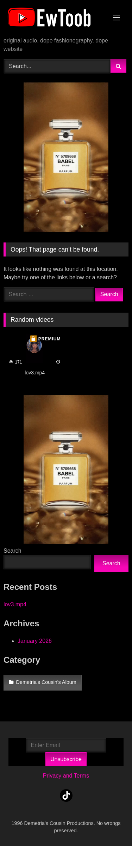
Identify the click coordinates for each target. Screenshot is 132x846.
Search (12, 551)
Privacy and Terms (66, 776)
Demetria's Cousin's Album (46, 682)
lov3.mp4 (15, 604)
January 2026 (35, 641)
